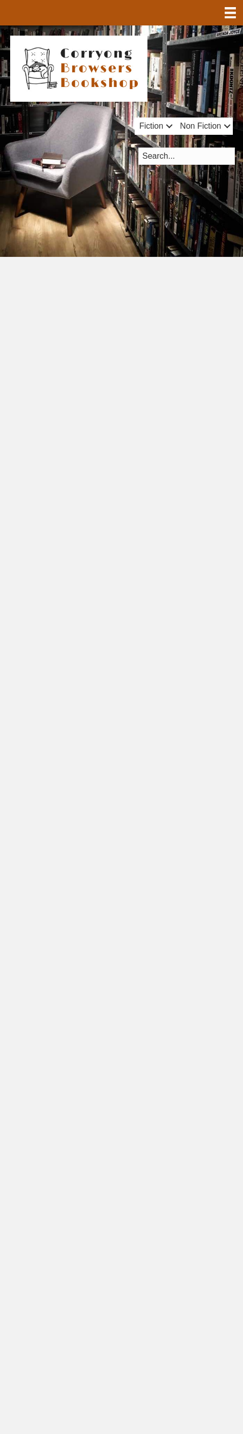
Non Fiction (200, 126)
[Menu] (230, 12)
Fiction (151, 126)
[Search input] (186, 156)
